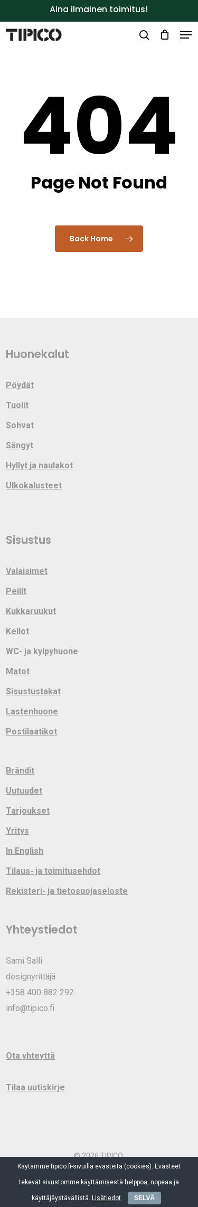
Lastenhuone (32, 711)
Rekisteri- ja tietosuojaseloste (67, 891)
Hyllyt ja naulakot (39, 465)
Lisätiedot (106, 1198)
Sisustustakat (33, 691)
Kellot (17, 631)
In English (24, 851)
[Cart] (164, 35)
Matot (18, 671)
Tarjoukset (28, 811)
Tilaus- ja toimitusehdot (53, 871)
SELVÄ (144, 1198)
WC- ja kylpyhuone (42, 651)
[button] (186, 35)
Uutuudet (24, 791)
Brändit (20, 771)
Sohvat (20, 425)
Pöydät (20, 385)
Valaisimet (27, 571)
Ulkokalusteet (34, 485)
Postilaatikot (31, 732)
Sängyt (19, 445)
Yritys (17, 831)
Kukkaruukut (31, 611)
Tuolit (17, 405)
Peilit (16, 591)
